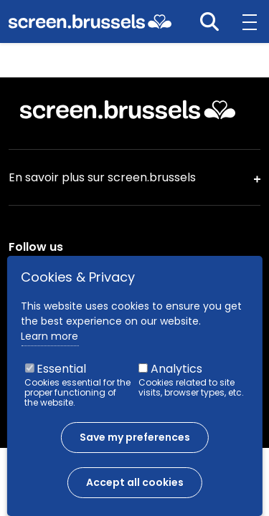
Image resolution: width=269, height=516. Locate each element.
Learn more (49, 342)
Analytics (176, 375)
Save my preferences (135, 443)
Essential (61, 375)
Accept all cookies (135, 489)
